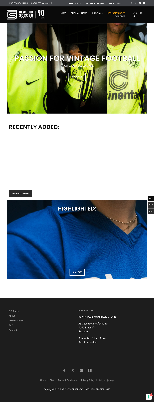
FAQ (11, 325)
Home (63, 13)
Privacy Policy (16, 320)
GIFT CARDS (75, 3)
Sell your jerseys (95, 3)
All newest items (20, 193)
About (12, 316)
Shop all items (79, 13)
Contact (120, 16)
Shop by (96, 13)
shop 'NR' (77, 272)
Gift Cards (14, 311)
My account (116, 3)
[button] (135, 13)
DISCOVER (77, 77)
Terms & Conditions (67, 380)
